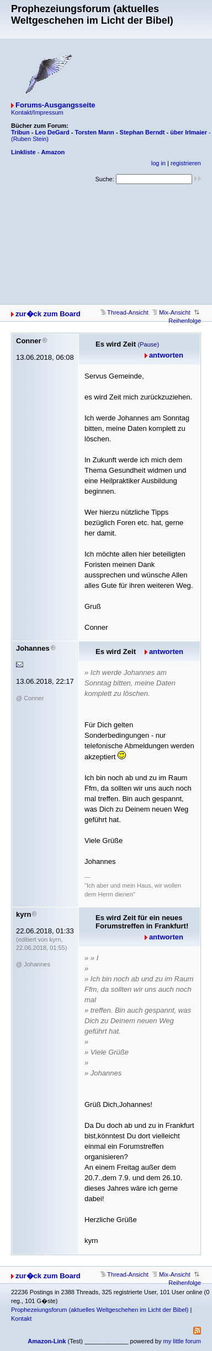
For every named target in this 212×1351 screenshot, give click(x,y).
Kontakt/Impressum (37, 112)
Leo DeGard (52, 132)
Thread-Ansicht (124, 312)
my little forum (182, 1341)
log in (158, 163)
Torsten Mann (94, 132)
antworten (166, 355)
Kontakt (21, 1318)
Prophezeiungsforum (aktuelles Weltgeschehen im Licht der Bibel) (99, 1309)
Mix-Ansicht (171, 312)
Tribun (20, 132)
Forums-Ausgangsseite (55, 105)
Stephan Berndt (142, 132)
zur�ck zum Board (48, 314)
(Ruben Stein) (30, 139)
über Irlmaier (188, 132)
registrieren (186, 163)
